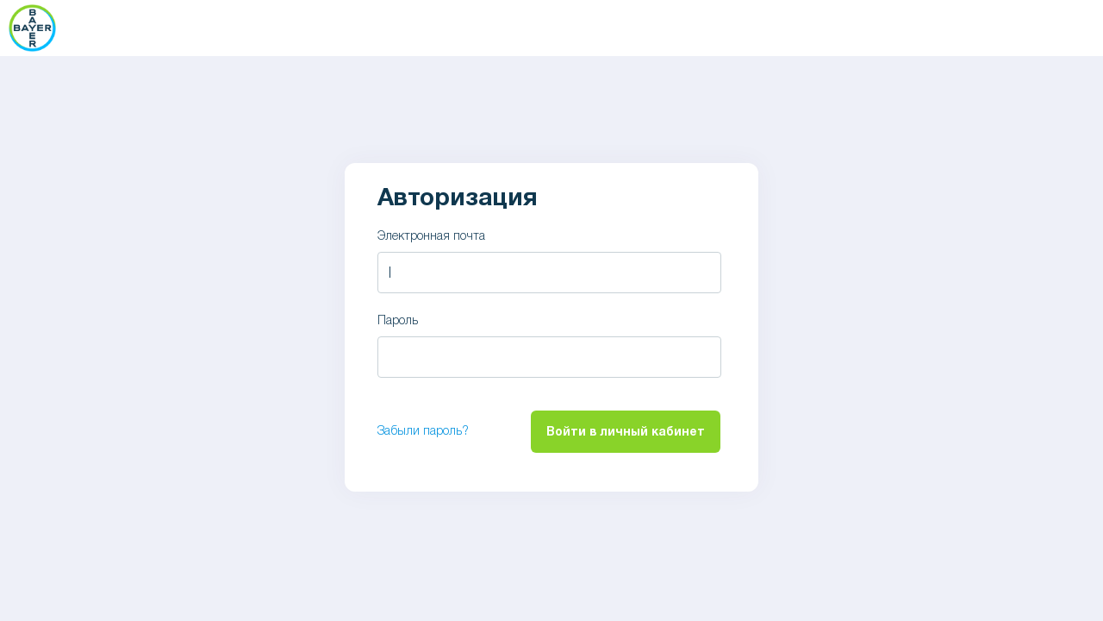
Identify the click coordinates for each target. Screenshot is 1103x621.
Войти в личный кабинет (625, 432)
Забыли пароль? (423, 431)
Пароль (397, 321)
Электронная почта (431, 236)
